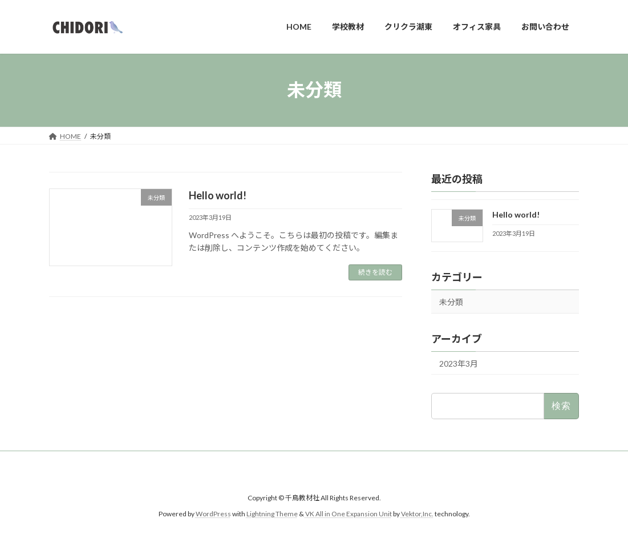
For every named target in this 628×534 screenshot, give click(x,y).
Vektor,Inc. (417, 514)
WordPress (213, 514)
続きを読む (375, 272)
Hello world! (217, 195)
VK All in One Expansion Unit (348, 514)
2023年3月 (458, 363)
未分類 (451, 301)
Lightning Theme (272, 514)
